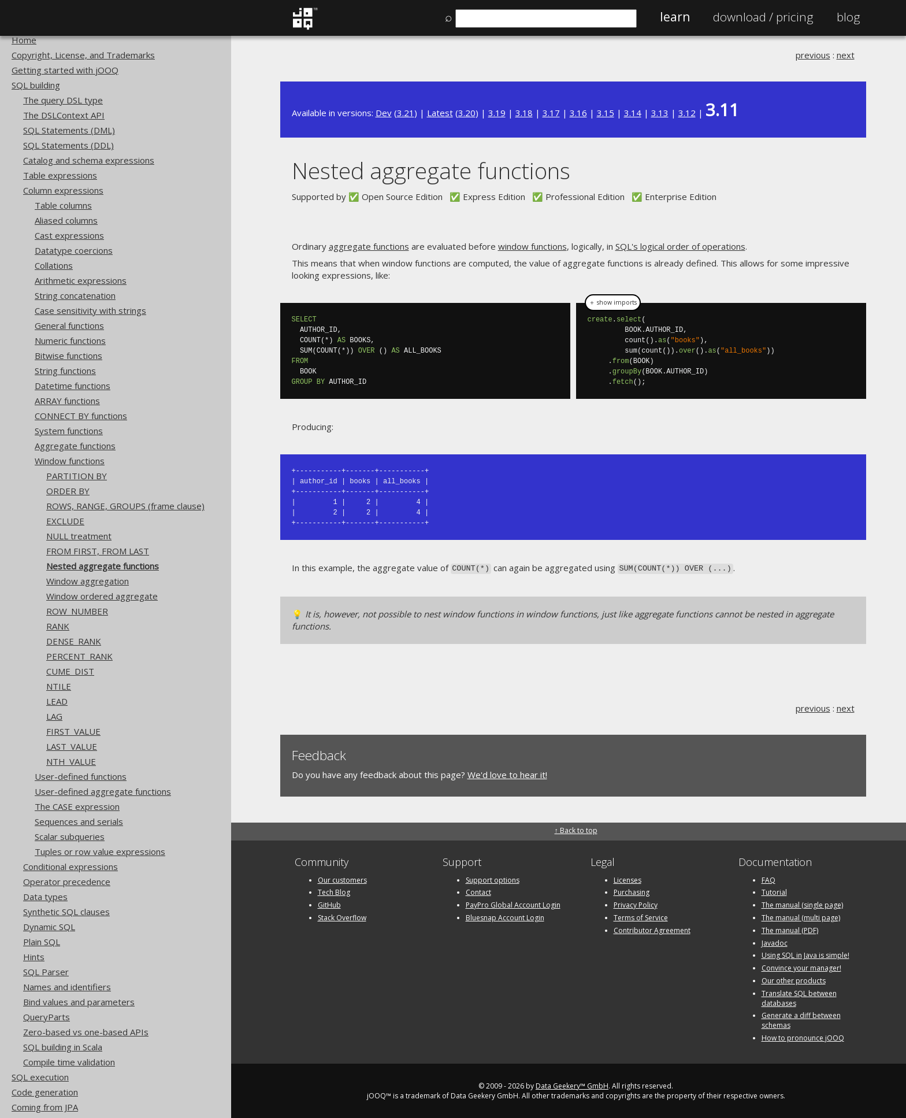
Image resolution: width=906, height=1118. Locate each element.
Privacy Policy (636, 904)
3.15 (605, 113)
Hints (33, 956)
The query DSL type (63, 100)
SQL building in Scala (62, 1047)
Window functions (70, 461)
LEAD (57, 701)
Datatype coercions (74, 250)
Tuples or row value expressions (100, 851)
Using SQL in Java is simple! (805, 955)
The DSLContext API (64, 115)
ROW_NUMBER (77, 611)
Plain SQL (41, 941)
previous (813, 55)
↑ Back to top (576, 830)
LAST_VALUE (71, 746)
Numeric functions (70, 340)
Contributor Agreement (652, 929)
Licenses (627, 879)
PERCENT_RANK (79, 656)
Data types (45, 896)
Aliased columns (66, 220)
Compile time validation (69, 1062)
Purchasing (631, 892)
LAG (54, 716)
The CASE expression (77, 806)
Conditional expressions (70, 866)
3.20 (467, 113)
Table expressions (60, 175)
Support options (492, 879)
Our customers (342, 879)
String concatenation (75, 295)
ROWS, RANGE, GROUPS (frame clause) (125, 506)
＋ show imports (613, 302)
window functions (532, 246)
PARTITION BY (76, 476)
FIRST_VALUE (73, 731)
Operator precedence (66, 881)
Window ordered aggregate (102, 596)
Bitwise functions (68, 355)
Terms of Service (641, 916)
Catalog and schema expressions (88, 160)
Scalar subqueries (70, 836)
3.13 (660, 113)
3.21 (405, 113)
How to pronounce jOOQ (803, 1037)
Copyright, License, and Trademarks (83, 55)
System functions (69, 430)
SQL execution (40, 1077)
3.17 (551, 113)
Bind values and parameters (79, 1002)
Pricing (763, 17)
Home (24, 40)
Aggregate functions (75, 445)
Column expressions (63, 190)
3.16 (578, 113)
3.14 (632, 113)
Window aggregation (87, 581)
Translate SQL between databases (799, 997)
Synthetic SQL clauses (66, 911)
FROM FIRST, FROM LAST (97, 551)
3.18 (524, 113)
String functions (65, 370)
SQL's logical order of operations (680, 246)
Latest (440, 113)
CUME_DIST (70, 671)
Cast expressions (69, 235)
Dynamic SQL (49, 926)
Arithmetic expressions (81, 280)
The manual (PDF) (790, 929)
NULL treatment (79, 536)
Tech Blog (334, 892)
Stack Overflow (342, 916)
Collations (54, 265)
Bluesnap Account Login (505, 916)
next (846, 55)
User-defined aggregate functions (103, 791)
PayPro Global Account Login (513, 904)
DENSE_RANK (73, 641)
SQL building (36, 85)
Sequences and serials (79, 821)
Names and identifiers (67, 987)
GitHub (329, 904)
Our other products (794, 979)
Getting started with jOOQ (65, 70)
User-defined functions (81, 776)
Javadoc (775, 942)
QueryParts (46, 1017)
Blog (848, 17)
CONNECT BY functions (81, 415)
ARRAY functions (67, 400)
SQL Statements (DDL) (68, 145)
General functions (69, 325)
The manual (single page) (802, 904)
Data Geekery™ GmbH (572, 1085)
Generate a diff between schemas (801, 1020)
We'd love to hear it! (507, 773)
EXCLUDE (65, 521)
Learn (675, 17)
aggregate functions (369, 246)
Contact (478, 892)
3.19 (497, 113)
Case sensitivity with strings (90, 310)
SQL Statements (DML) (69, 130)
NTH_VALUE (71, 761)
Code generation (45, 1092)
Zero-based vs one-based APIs (85, 1032)
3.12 (687, 113)
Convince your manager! (801, 967)
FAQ (768, 879)
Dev (384, 113)
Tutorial (774, 892)
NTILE (58, 686)
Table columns (63, 205)
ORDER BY (68, 491)
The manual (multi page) (801, 916)
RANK (57, 626)
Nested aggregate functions (102, 566)
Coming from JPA (45, 1107)
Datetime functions (72, 385)
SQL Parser (46, 972)
